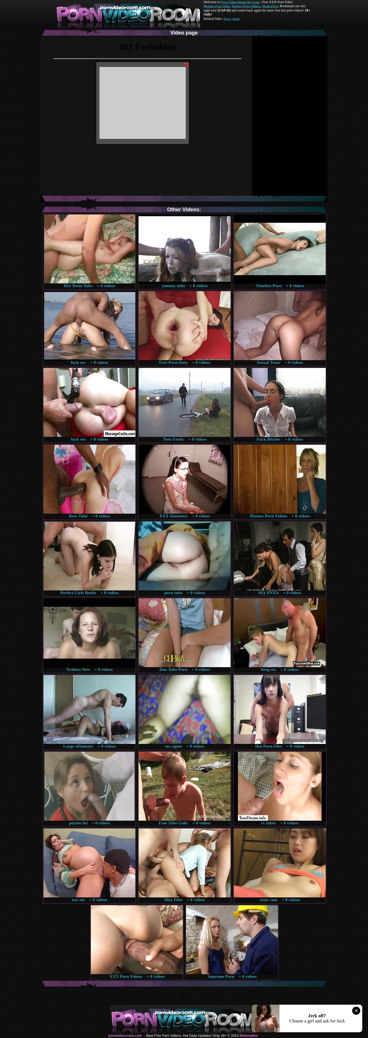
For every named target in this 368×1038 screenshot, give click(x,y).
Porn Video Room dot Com (240, 2)
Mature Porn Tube (217, 6)
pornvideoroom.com (125, 1036)
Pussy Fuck (231, 18)
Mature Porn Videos (246, 6)
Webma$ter (248, 1036)
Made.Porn (270, 6)
